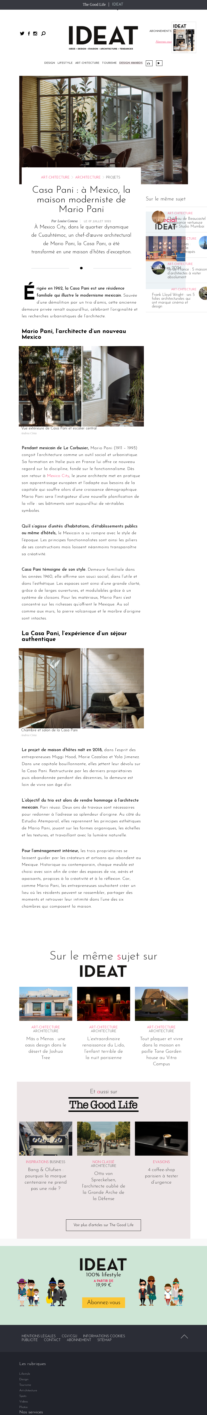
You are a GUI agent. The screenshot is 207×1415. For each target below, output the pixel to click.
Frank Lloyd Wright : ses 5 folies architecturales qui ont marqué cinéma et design (173, 300)
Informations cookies (104, 1336)
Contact (52, 1340)
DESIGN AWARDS (131, 63)
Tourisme (109, 63)
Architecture (88, 177)
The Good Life (94, 4)
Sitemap (104, 1340)
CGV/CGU (69, 1336)
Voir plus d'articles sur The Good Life (103, 1225)
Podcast (149, 63)
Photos (23, 1407)
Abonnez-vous (103, 1303)
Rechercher (43, 33)
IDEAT (117, 5)
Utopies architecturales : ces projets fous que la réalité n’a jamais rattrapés (173, 248)
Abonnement (79, 1340)
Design (49, 63)
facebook (29, 34)
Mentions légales (39, 1336)
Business (57, 1162)
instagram (35, 34)
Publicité (30, 1340)
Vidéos (159, 63)
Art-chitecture (87, 63)
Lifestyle (65, 63)
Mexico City (58, 476)
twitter (22, 33)
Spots (23, 1396)
